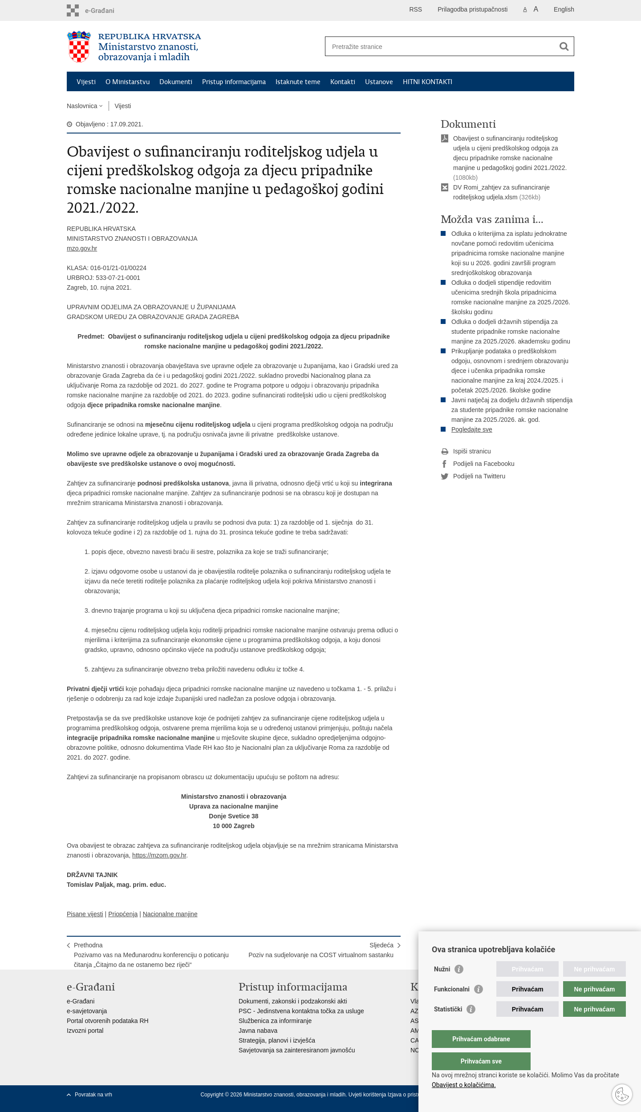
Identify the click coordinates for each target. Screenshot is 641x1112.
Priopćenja (123, 914)
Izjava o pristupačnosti (414, 1095)
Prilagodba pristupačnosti (472, 9)
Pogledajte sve (471, 429)
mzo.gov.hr (82, 248)
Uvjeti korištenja (368, 1095)
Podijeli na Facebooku (478, 464)
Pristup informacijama (234, 82)
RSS (415, 9)
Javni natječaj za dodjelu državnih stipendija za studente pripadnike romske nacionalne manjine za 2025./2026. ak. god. (511, 409)
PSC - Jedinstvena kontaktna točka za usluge (301, 1011)
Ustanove (379, 82)
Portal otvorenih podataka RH (108, 1020)
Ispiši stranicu (466, 452)
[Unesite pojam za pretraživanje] (440, 46)
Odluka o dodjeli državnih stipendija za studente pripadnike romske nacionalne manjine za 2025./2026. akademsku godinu (510, 331)
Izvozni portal (85, 1030)
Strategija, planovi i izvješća (277, 1040)
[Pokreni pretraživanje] (564, 46)
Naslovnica (82, 105)
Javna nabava (258, 1030)
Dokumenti (175, 82)
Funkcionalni (452, 1007)
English (564, 9)
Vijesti (86, 82)
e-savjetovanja (87, 1011)
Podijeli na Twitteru (473, 477)
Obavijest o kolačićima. (464, 1084)
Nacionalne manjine (170, 914)
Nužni (442, 987)
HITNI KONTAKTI (427, 82)
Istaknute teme (298, 82)
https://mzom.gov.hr (159, 855)
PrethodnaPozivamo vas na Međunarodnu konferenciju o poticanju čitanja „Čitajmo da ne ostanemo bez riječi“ (151, 955)
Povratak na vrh (93, 1095)
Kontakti (342, 82)
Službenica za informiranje (275, 1020)
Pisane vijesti (85, 914)
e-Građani (80, 1001)
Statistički (448, 1027)
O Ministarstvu (127, 82)
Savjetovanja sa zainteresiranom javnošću (297, 1050)
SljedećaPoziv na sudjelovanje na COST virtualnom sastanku (321, 950)
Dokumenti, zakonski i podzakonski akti (293, 1001)
